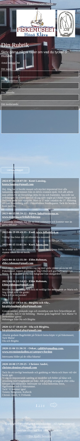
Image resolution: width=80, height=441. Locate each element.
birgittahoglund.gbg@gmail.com (22, 306)
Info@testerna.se (48, 213)
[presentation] (18, 151)
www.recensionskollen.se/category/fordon (27, 351)
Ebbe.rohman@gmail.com (18, 284)
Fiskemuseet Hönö (40, 4)
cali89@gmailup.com (50, 348)
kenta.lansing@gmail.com (17, 184)
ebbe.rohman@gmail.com (17, 263)
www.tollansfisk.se (47, 232)
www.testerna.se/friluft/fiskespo (21, 216)
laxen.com (42, 244)
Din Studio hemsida (40, 436)
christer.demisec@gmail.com (19, 367)
